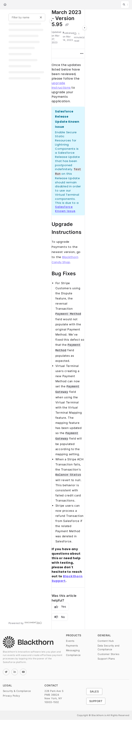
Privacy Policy (11, 695)
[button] (125, 4)
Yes (60, 607)
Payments (72, 645)
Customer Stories (108, 654)
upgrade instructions (61, 85)
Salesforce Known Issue (65, 209)
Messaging (73, 650)
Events (70, 640)
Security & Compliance (17, 690)
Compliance (73, 655)
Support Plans (106, 658)
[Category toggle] (51, 20)
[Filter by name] (27, 17)
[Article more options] (82, 53)
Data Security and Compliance (109, 647)
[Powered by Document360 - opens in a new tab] (25, 622)
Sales (94, 691)
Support (95, 701)
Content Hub (106, 640)
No (60, 617)
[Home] (5, 4)
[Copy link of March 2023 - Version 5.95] (67, 25)
